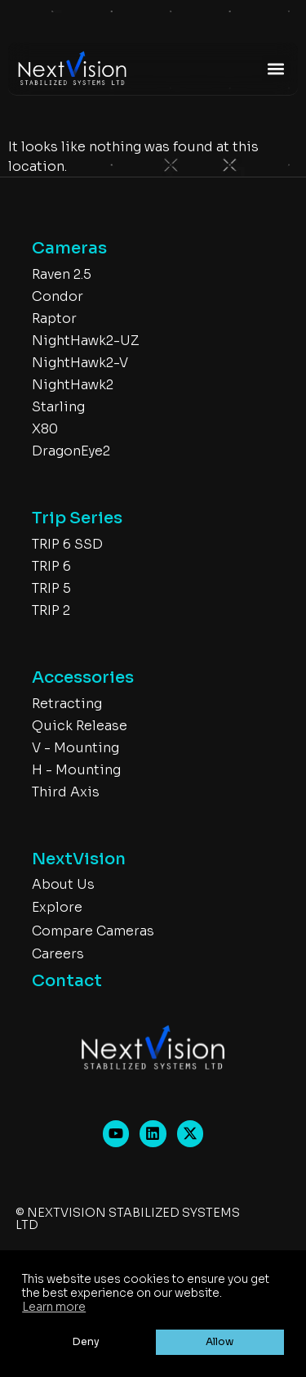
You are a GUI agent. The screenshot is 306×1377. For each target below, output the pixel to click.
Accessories (83, 677)
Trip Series (77, 518)
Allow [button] (219, 1341)
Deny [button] (86, 1341)
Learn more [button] (54, 1307)
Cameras (69, 248)
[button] (275, 68)
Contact (67, 981)
